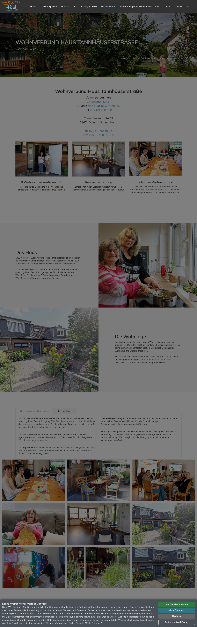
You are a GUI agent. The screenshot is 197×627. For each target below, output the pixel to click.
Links (188, 6)
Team (168, 6)
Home (33, 6)
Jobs (75, 6)
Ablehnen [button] (177, 616)
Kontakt (178, 6)
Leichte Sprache (49, 6)
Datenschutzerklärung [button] (176, 622)
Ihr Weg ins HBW (89, 6)
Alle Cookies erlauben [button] (176, 604)
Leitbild (158, 6)
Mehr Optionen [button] (176, 610)
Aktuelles (64, 6)
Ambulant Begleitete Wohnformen (135, 6)
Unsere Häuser (108, 6)
